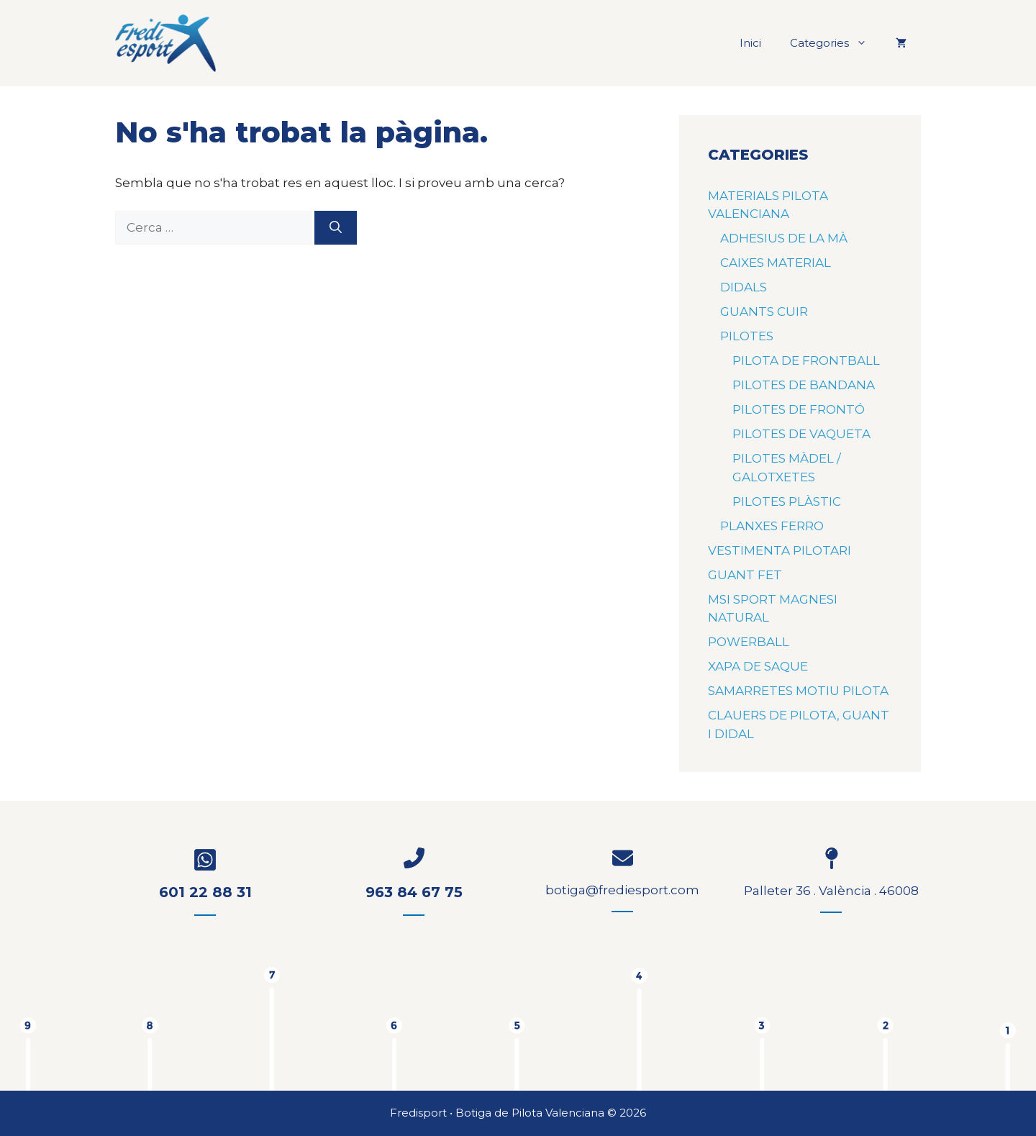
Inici (750, 43)
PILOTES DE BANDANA (803, 385)
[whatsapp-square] (205, 860)
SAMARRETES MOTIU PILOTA (798, 690)
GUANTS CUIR (764, 311)
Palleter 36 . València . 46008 (831, 890)
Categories (835, 43)
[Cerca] (335, 228)
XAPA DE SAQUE (758, 666)
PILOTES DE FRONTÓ (798, 409)
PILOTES (746, 336)
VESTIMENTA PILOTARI (779, 550)
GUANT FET (745, 575)
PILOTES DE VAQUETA (801, 434)
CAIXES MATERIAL (775, 262)
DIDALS (743, 287)
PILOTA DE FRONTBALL (806, 360)
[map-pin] (831, 858)
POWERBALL (748, 642)
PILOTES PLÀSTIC (786, 501)
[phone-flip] (414, 858)
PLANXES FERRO (772, 526)
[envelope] (623, 858)
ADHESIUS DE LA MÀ (784, 238)
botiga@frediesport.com (622, 890)
